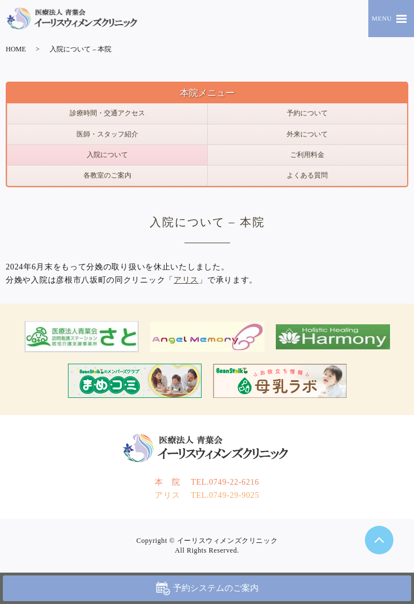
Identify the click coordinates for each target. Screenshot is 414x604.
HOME (16, 49)
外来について (307, 134)
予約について (307, 113)
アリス (186, 280)
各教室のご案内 (107, 175)
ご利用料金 (307, 155)
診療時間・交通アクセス (107, 113)
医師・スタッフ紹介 (107, 134)
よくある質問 (307, 175)
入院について (107, 155)
